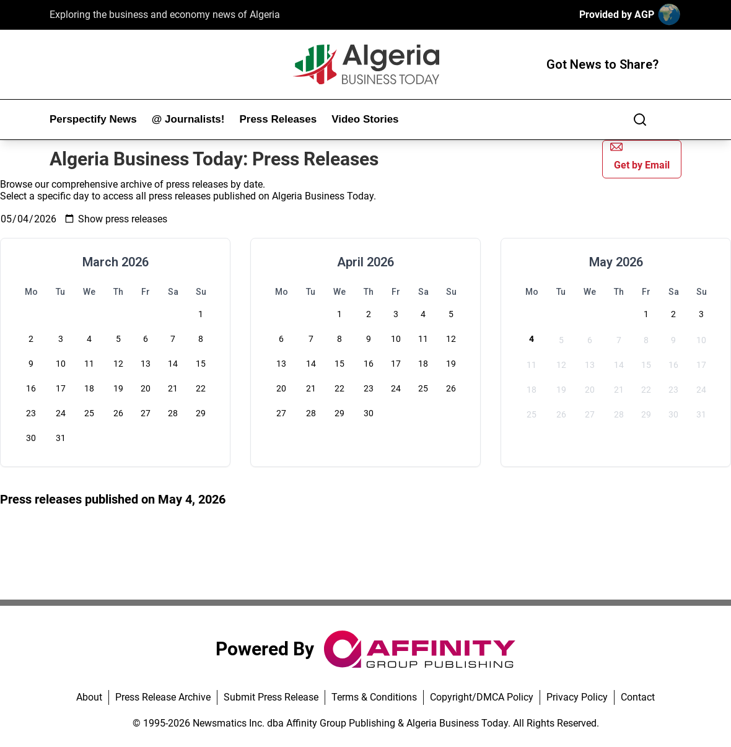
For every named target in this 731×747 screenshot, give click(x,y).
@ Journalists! (188, 119)
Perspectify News (93, 119)
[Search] (640, 119)
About (89, 697)
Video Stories (364, 119)
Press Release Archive (163, 697)
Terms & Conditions (374, 697)
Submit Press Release (271, 697)
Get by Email (640, 156)
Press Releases (278, 119)
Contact (638, 697)
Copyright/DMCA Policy (481, 697)
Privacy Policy (577, 697)
